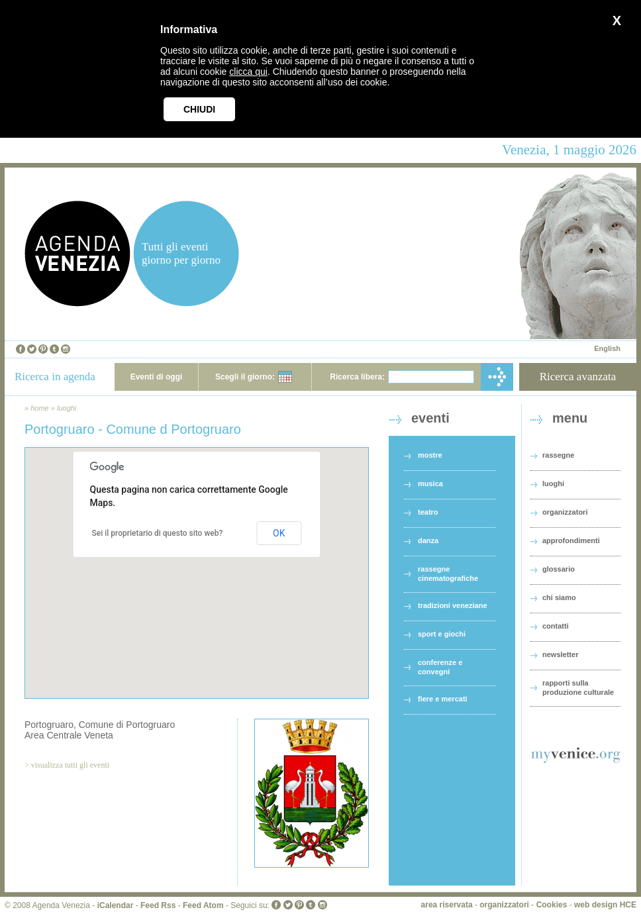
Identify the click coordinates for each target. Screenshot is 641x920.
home (39, 408)
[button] (196, 560)
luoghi (66, 408)
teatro (428, 512)
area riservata (447, 904)
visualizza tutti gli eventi (70, 765)
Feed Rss (157, 905)
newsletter (560, 654)
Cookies (551, 904)
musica (430, 483)
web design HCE (605, 904)
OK (279, 533)
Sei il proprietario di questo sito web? (157, 533)
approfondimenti (571, 540)
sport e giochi (442, 634)
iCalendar (115, 905)
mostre (430, 455)
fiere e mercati (443, 699)
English (607, 348)
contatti (555, 626)
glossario (558, 569)
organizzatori (564, 512)
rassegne (558, 455)
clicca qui (248, 71)
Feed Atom (203, 905)
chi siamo (559, 597)
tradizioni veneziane (452, 605)
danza (428, 540)
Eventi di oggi (156, 377)
